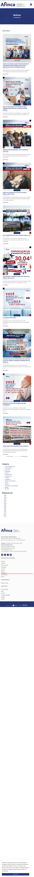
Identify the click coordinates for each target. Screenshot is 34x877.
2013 (5, 514)
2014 (5, 513)
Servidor (7, 489)
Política (7, 484)
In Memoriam (8, 476)
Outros (6, 482)
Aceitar (15, 874)
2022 (5, 500)
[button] (31, 4)
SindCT (3, 599)
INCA (2, 591)
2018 (5, 506)
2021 (5, 502)
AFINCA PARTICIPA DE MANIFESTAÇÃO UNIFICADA (15, 446)
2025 (5, 495)
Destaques (7, 471)
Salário (6, 487)
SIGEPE (3, 597)
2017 (5, 508)
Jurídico (7, 477)
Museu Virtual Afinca (10, 481)
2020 (5, 503)
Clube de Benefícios (10, 466)
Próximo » (25, 456)
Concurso (7, 469)
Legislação (7, 479)
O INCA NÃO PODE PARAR (9, 317)
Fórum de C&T (8, 474)
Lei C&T (3, 593)
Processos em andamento (11, 485)
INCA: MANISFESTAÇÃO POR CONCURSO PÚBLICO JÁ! (16, 235)
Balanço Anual (4, 583)
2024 (5, 497)
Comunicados (8, 468)
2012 (5, 516)
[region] (15, 868)
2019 (5, 505)
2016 (5, 510)
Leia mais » (5, 74)
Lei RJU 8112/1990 (5, 595)
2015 (5, 511)
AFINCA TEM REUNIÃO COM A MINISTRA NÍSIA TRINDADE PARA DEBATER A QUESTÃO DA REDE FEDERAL (15, 108)
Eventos (7, 473)
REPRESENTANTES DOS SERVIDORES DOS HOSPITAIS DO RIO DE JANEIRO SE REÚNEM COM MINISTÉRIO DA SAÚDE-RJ (16, 360)
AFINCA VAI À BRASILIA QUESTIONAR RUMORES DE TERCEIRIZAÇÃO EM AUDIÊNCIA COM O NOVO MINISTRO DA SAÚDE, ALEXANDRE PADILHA (16, 65)
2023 (5, 498)
